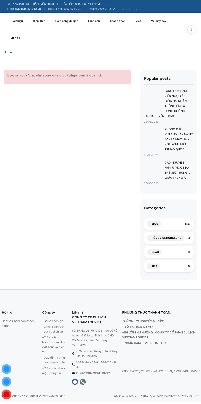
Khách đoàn (117, 21)
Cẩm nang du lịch (66, 21)
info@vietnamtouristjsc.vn (24, 8)
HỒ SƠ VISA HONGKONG (166, 237)
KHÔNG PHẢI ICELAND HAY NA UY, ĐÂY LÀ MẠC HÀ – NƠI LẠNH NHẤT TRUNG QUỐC (179, 139)
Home (8, 52)
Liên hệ (15, 37)
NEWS (155, 252)
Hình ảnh (94, 21)
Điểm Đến (40, 21)
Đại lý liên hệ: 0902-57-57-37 (64, 8)
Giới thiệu (16, 21)
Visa (138, 21)
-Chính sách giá (52, 321)
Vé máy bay (158, 21)
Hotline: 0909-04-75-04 (102, 8)
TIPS (154, 266)
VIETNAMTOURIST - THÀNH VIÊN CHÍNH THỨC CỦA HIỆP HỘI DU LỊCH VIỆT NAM (53, 3)
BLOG (154, 223)
